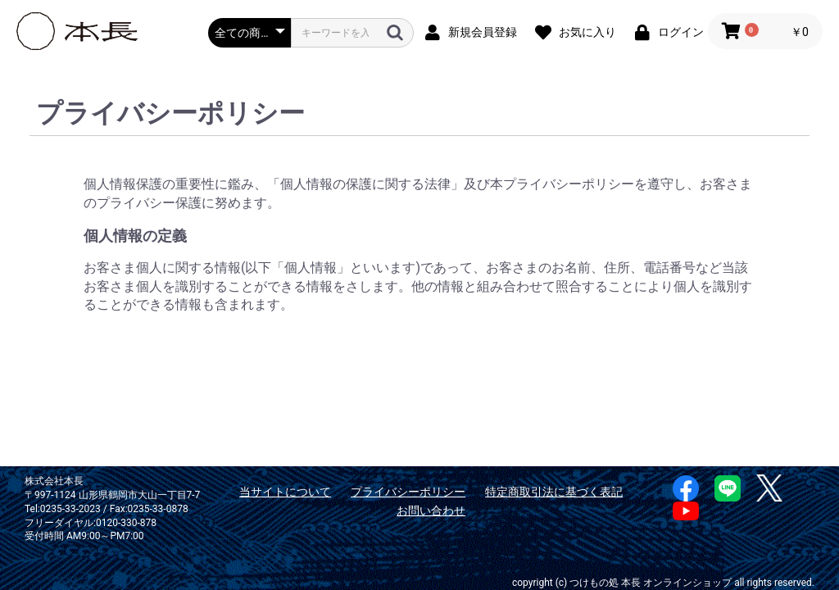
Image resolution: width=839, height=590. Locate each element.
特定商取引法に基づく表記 (554, 491)
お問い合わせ (431, 510)
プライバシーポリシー (408, 491)
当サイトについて (285, 491)
